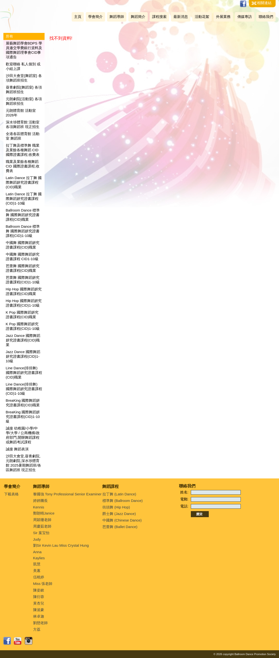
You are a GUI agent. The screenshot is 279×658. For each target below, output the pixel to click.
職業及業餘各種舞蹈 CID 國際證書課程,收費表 (22, 166)
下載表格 (11, 494)
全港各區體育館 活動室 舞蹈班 (22, 136)
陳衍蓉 (38, 597)
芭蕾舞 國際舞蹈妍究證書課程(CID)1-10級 (23, 279)
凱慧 (36, 564)
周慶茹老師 (42, 526)
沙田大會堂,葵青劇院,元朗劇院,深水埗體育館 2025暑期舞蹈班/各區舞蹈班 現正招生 (23, 463)
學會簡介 (95, 17)
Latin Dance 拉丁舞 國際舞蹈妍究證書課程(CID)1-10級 (24, 198)
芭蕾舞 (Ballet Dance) (119, 527)
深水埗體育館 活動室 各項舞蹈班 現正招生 (22, 124)
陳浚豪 (38, 610)
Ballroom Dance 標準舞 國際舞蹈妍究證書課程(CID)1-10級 (23, 231)
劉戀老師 (40, 623)
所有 (9, 36)
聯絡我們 (266, 17)
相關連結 (264, 3)
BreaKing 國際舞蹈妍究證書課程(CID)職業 (23, 402)
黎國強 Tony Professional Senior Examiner (67, 494)
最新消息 (180, 17)
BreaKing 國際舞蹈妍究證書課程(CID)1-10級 (23, 416)
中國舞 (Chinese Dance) (122, 520)
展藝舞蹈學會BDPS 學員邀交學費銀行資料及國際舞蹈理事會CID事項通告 (24, 50)
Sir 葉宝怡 (41, 533)
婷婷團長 (40, 501)
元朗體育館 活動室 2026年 (21, 112)
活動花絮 (202, 17)
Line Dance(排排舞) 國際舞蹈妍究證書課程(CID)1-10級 (24, 388)
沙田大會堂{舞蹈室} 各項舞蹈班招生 (24, 78)
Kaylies (39, 558)
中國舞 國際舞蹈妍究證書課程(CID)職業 (22, 245)
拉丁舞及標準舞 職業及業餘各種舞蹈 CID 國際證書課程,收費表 (22, 150)
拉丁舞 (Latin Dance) (119, 494)
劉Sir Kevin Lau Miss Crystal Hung (61, 545)
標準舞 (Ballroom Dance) (122, 501)
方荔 (36, 629)
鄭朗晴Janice (43, 513)
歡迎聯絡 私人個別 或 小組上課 (23, 66)
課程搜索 (159, 17)
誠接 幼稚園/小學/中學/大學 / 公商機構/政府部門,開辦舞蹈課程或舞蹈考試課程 (23, 435)
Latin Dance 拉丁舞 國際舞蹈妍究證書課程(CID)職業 (24, 182)
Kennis (38, 507)
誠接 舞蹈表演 (17, 449)
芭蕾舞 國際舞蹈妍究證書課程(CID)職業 (22, 268)
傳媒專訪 (244, 17)
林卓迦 (38, 616)
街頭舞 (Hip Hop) (116, 507)
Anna (37, 552)
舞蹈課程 (110, 486)
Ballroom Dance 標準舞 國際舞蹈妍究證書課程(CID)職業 (23, 214)
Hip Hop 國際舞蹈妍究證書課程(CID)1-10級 (24, 303)
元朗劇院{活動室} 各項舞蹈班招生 (24, 101)
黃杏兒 (38, 603)
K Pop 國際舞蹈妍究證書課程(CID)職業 (22, 314)
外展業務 (223, 17)
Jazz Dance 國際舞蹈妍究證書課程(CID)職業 (23, 340)
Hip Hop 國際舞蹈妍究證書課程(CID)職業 (24, 291)
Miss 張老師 (43, 584)
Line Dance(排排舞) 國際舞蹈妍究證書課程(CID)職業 (24, 372)
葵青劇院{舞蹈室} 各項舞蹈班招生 (24, 89)
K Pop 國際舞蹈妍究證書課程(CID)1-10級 (23, 326)
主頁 (77, 17)
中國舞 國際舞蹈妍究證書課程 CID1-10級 (22, 256)
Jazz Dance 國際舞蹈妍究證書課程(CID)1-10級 (23, 356)
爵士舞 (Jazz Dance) (119, 514)
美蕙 (36, 570)
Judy (37, 539)
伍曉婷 (38, 577)
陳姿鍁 (38, 590)
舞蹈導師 (116, 17)
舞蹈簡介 (138, 17)
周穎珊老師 (42, 520)
